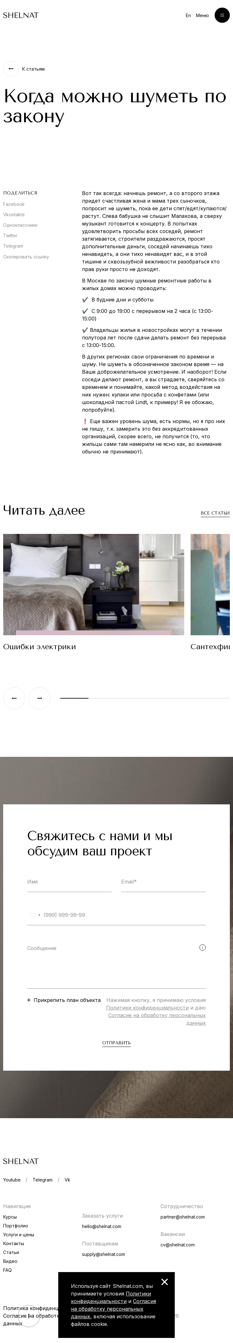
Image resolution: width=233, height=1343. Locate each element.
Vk (67, 1179)
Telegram (13, 246)
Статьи (11, 1252)
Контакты (13, 1243)
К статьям (33, 69)
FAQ (7, 1270)
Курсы (10, 1216)
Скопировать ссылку (26, 256)
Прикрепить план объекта (67, 1000)
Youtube (12, 1179)
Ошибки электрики (39, 646)
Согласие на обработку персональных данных (52, 1320)
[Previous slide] (14, 698)
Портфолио (15, 1225)
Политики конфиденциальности (147, 1007)
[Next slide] (39, 698)
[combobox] (35, 915)
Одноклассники (20, 225)
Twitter (10, 235)
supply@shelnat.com (103, 1254)
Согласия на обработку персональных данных (113, 1309)
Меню (202, 15)
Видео (10, 1261)
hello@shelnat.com (101, 1226)
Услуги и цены (18, 1234)
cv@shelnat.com (178, 1244)
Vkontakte (14, 214)
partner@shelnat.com (183, 1216)
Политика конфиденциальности (44, 1308)
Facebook (14, 204)
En (188, 15)
